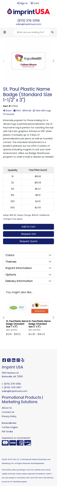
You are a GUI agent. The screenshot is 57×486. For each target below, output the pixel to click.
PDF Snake (7, 431)
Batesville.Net (9, 423)
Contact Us (8, 412)
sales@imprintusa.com (28, 24)
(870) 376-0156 (28, 20)
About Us (7, 407)
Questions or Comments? (16, 437)
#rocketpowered (37, 463)
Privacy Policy (9, 416)
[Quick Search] (31, 32)
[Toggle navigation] (5, 32)
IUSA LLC (15, 459)
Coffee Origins (10, 427)
